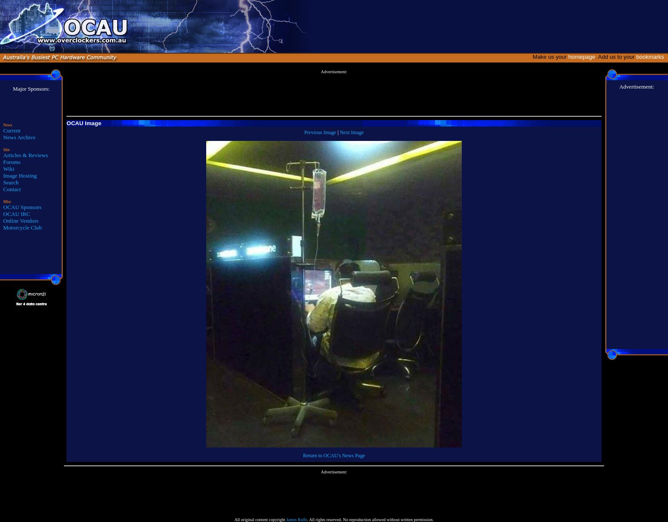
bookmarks (651, 57)
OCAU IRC (16, 214)
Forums (12, 162)
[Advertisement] (334, 93)
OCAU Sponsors (22, 207)
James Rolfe (296, 519)
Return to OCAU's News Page (334, 456)
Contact (12, 189)
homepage (581, 57)
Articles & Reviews (25, 155)
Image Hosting (20, 175)
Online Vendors (21, 221)
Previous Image (320, 132)
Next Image (352, 132)
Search (11, 182)
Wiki (8, 169)
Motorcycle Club (22, 227)
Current (12, 130)
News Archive (19, 137)
